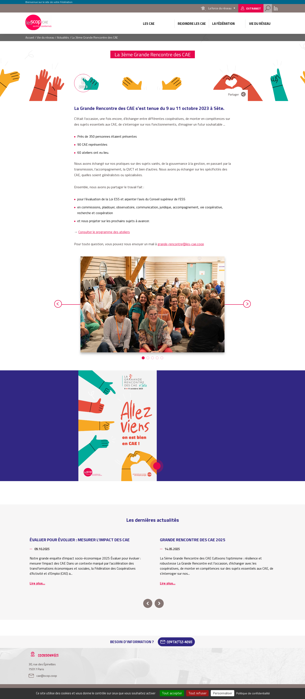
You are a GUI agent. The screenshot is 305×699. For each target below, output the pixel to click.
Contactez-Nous (179, 641)
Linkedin (276, 8)
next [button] (247, 304)
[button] (143, 357)
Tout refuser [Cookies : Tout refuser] (197, 693)
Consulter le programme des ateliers (104, 231)
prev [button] (58, 304)
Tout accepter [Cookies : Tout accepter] (172, 693)
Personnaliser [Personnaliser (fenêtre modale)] (222, 693)
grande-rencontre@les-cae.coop (181, 243)
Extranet (253, 8)
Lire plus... (37, 583)
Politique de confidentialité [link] (253, 693)
